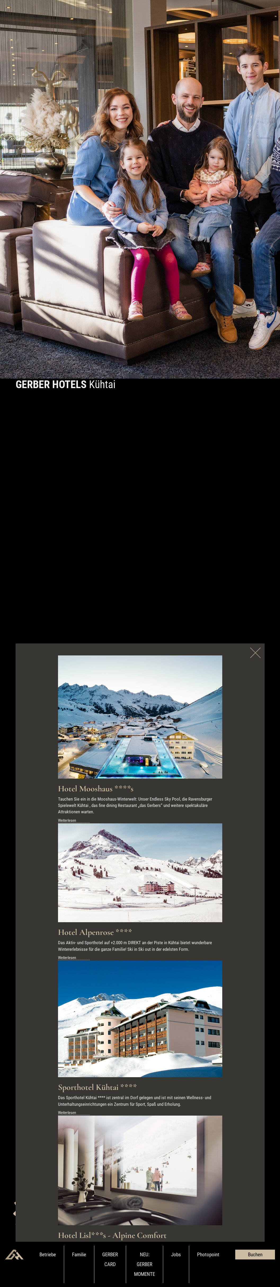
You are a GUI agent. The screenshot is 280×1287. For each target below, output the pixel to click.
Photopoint (208, 1255)
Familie (79, 1255)
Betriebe (47, 1255)
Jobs (176, 1255)
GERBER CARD (110, 1259)
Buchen (255, 1255)
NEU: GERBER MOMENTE (144, 1264)
